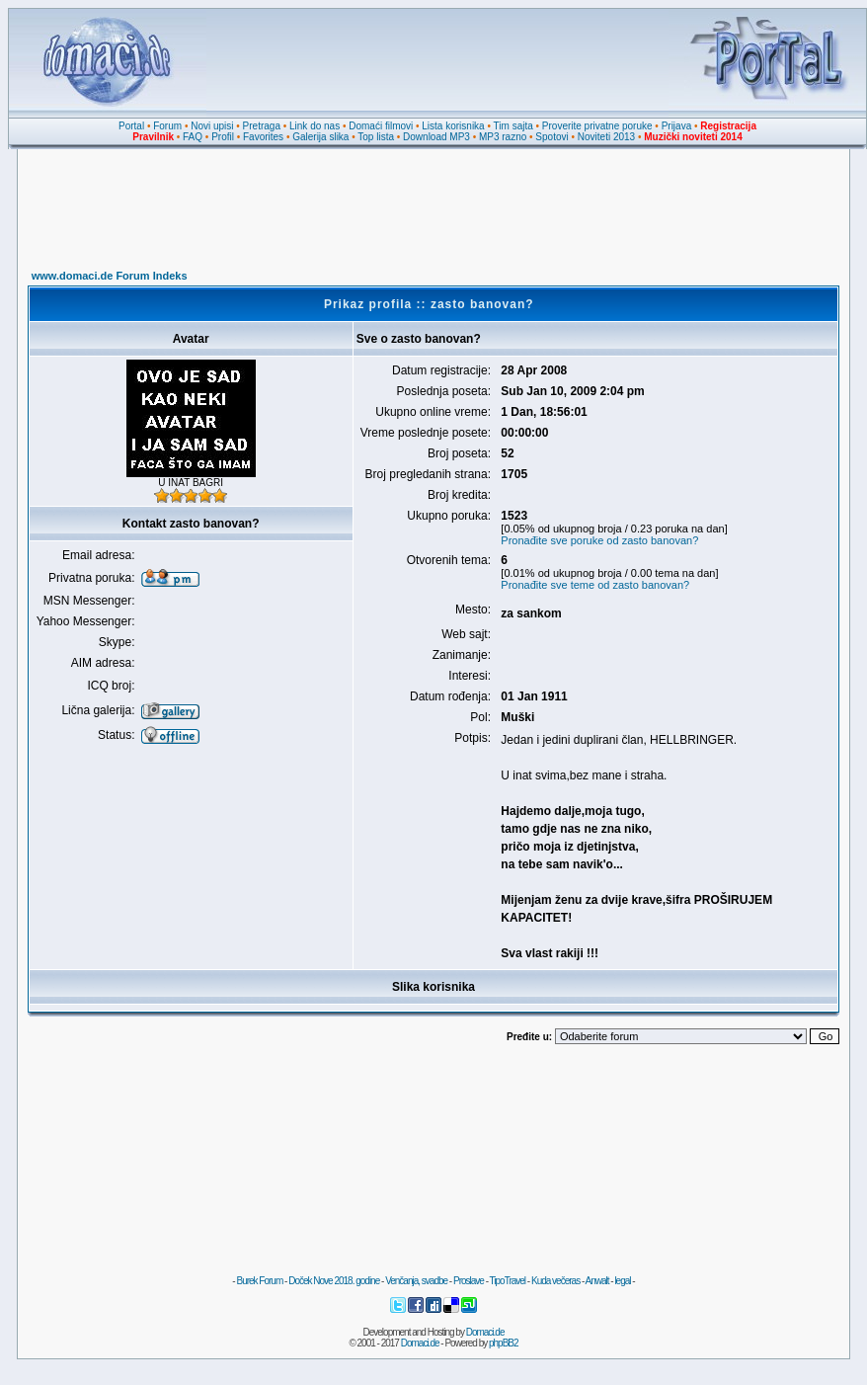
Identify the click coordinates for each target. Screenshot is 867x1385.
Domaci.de (485, 1332)
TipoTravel (508, 1280)
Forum (167, 126)
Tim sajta (513, 126)
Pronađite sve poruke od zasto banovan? (599, 540)
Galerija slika (320, 136)
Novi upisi (212, 126)
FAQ (192, 136)
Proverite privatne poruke (597, 126)
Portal (131, 126)
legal (622, 1280)
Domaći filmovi (381, 126)
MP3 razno (502, 136)
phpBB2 (503, 1343)
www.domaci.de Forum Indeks (110, 276)
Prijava (677, 126)
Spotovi (551, 136)
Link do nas (314, 126)
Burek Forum (259, 1280)
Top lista (375, 136)
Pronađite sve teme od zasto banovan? (595, 585)
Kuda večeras (555, 1280)
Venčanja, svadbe (416, 1280)
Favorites (263, 136)
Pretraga (261, 126)
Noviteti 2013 (606, 136)
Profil (222, 136)
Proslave (468, 1280)
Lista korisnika (453, 126)
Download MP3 (436, 136)
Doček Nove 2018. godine (333, 1280)
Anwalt (596, 1280)
